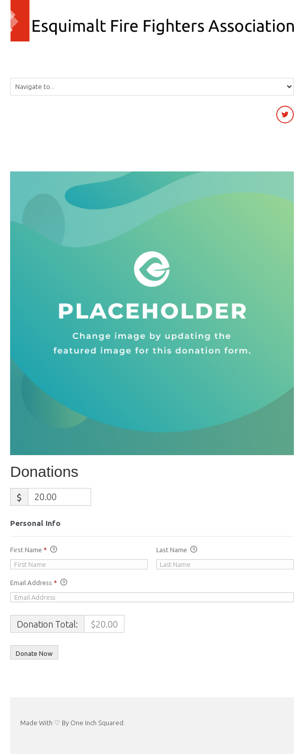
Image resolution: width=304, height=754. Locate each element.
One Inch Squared (96, 722)
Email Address (38, 583)
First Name (33, 550)
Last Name (176, 550)
